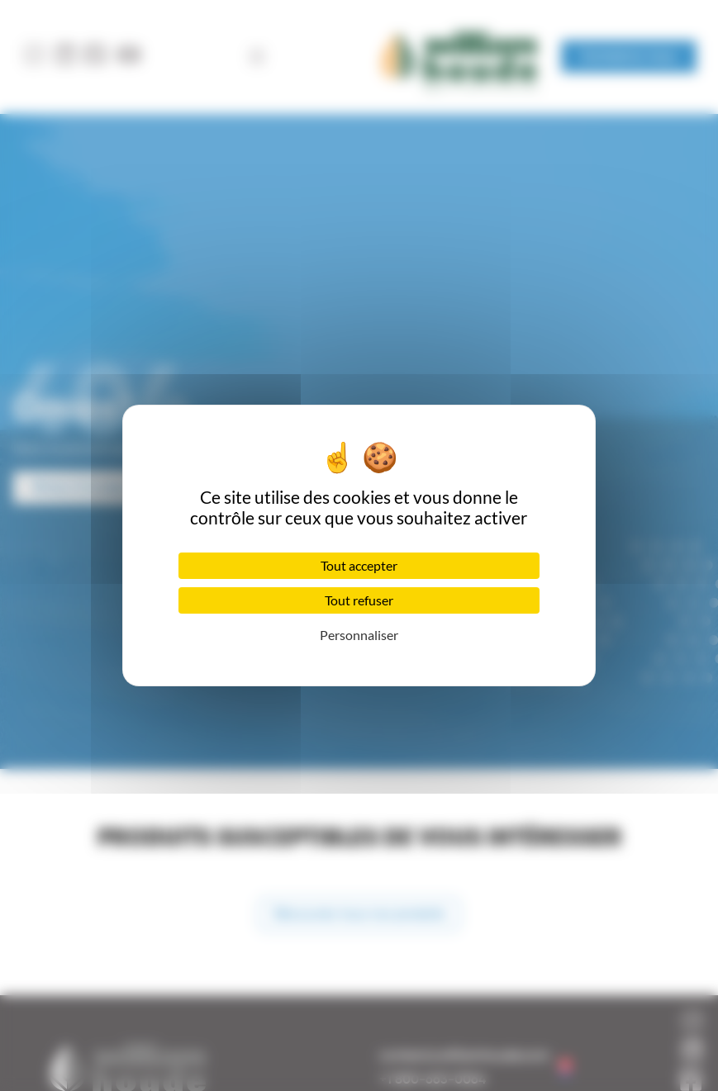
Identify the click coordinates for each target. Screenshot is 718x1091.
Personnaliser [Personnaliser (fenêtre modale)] (359, 635)
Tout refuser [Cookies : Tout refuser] (359, 600)
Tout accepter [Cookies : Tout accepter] (359, 565)
